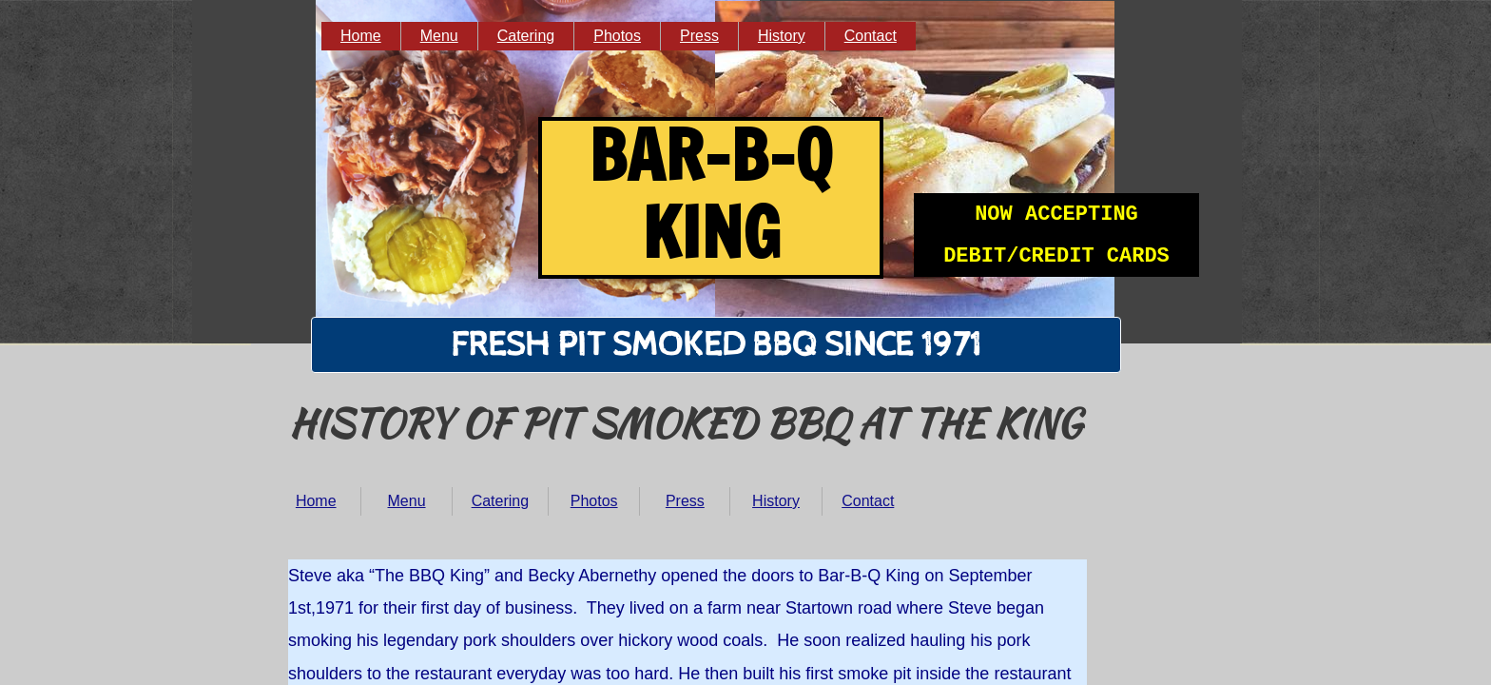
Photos (594, 501)
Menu (407, 501)
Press (685, 501)
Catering (500, 501)
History (776, 501)
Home (316, 501)
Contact (868, 501)
